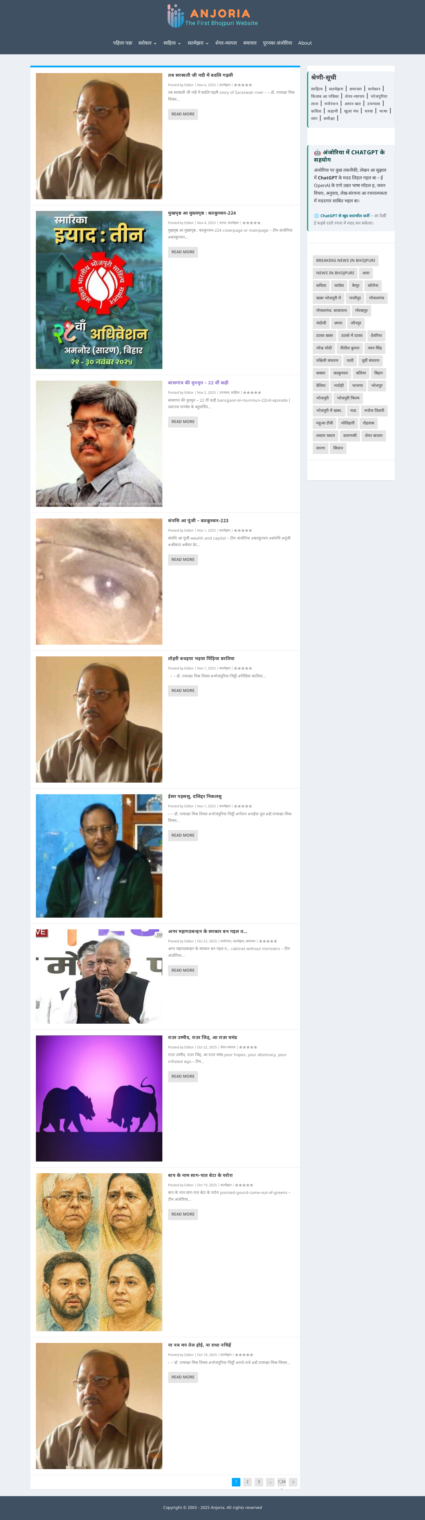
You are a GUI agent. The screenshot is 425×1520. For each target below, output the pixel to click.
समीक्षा (330, 119)
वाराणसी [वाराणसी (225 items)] (350, 436)
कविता (317, 111)
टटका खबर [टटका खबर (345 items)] (324, 336)
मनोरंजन (225, 941)
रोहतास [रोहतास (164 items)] (368, 423)
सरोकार (145, 43)
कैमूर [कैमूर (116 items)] (355, 286)
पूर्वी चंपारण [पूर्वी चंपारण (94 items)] (370, 361)
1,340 (282, 1486)
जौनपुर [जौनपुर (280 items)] (356, 323)
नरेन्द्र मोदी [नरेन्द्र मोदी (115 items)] (324, 348)
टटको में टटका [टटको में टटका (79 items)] (352, 336)
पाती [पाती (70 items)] (350, 361)
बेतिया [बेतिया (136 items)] (321, 386)
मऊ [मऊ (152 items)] (353, 411)
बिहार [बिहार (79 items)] (378, 373)
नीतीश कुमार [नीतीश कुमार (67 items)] (349, 348)
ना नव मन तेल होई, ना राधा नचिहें (199, 1346)
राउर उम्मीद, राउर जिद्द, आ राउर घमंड (202, 1038)
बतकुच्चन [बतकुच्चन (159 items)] (341, 373)
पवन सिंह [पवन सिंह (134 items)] (375, 348)
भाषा (384, 111)
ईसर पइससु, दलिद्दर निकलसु (195, 797)
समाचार (250, 43)
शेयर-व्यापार (226, 43)
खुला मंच (352, 111)
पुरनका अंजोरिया (277, 43)
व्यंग (315, 119)
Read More (183, 114)
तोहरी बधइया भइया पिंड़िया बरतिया (201, 659)
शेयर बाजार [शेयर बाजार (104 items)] (374, 436)
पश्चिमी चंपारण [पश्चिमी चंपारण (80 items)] (327, 361)
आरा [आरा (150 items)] (365, 273)
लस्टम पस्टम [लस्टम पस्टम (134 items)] (325, 436)
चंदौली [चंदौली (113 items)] (321, 323)
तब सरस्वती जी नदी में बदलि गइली (200, 76)
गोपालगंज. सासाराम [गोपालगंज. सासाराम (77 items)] (331, 311)
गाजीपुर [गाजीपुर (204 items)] (355, 298)
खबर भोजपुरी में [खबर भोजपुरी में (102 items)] (328, 298)
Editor (189, 85)
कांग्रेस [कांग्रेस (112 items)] (339, 286)
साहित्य (170, 43)
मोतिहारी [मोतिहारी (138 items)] (348, 423)
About (305, 43)
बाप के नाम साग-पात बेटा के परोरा (200, 1176)
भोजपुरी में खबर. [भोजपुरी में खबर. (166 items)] (329, 411)
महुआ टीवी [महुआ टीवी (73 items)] (324, 423)
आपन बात (352, 104)
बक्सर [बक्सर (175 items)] (320, 373)
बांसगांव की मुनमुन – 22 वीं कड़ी (198, 383)
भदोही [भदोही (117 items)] (339, 386)
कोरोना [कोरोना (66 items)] (373, 286)
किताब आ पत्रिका (325, 96)
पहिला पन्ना (122, 43)
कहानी (333, 111)
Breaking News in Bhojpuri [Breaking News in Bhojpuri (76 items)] (345, 261)
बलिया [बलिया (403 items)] (361, 373)
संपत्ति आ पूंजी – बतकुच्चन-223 (198, 521)
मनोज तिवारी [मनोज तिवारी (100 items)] (374, 411)
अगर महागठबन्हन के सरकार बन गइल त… (208, 932)
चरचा (222, 223)
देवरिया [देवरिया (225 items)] (376, 336)
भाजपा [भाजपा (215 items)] (357, 386)
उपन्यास (224, 393)
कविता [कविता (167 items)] (321, 286)
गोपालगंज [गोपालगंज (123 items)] (376, 298)
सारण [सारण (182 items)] (320, 448)
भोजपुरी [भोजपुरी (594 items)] (322, 398)
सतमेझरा (195, 43)
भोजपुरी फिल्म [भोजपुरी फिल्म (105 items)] (348, 398)
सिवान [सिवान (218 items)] (338, 448)
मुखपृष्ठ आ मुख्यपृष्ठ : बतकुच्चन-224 (202, 214)
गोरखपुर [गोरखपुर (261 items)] (361, 311)
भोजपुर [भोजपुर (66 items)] (377, 386)
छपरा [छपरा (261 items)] (338, 323)
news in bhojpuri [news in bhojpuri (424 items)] (335, 273)
